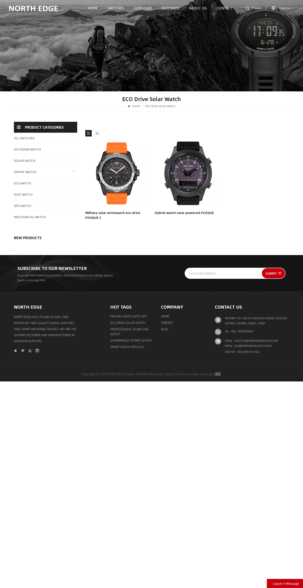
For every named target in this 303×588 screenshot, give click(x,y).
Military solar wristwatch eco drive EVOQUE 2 (112, 215)
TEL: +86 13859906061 (239, 538)
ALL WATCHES (24, 138)
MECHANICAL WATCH (30, 216)
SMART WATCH (25, 171)
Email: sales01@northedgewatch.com (251, 547)
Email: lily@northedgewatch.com (248, 552)
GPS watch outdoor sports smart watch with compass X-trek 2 (56, 323)
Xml (177, 580)
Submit (273, 479)
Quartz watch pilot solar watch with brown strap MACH (56, 349)
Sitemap (167, 529)
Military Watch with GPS (128, 523)
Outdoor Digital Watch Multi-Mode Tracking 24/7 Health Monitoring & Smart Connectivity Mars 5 (57, 245)
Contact (225, 8)
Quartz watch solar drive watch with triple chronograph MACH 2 (56, 297)
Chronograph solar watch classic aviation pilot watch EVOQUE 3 (56, 375)
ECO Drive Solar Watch (127, 529)
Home (93, 8)
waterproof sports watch (131, 547)
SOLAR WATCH (24, 160)
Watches (116, 8)
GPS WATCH (22, 205)
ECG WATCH (22, 183)
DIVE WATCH (23, 194)
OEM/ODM (143, 8)
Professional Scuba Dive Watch (129, 538)
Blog (164, 535)
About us (198, 8)
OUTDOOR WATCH (27, 149)
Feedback (170, 8)
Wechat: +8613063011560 (242, 558)
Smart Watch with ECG (127, 553)
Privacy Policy (190, 580)
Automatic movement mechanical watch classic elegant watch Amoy (56, 402)
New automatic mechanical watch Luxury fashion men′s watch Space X (56, 428)
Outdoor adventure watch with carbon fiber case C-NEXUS (56, 271)
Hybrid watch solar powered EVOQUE (184, 212)
